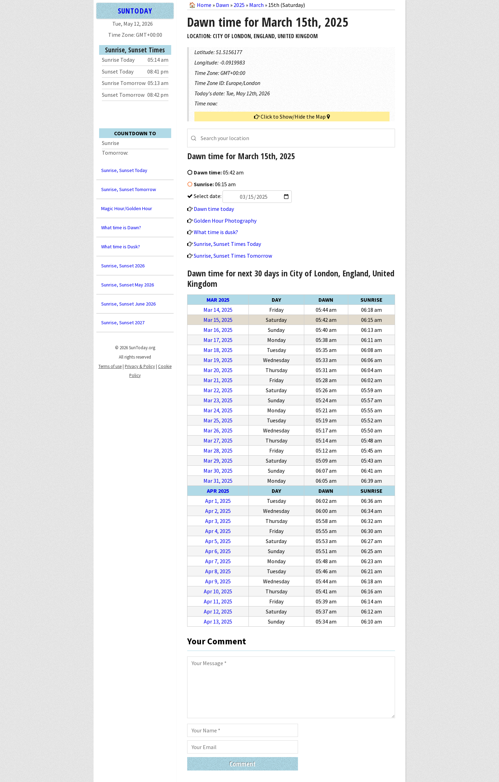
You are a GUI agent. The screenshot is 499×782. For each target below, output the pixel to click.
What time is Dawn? (121, 227)
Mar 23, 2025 (218, 400)
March (256, 4)
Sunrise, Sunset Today (124, 170)
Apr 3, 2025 (218, 520)
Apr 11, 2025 (218, 601)
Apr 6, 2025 (218, 551)
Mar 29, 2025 (218, 460)
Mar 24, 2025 (218, 410)
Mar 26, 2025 (218, 430)
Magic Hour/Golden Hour (126, 208)
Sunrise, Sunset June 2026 (128, 304)
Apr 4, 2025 (218, 530)
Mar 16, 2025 (218, 329)
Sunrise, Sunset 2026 (123, 266)
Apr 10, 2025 (218, 591)
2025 (239, 4)
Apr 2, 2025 (218, 510)
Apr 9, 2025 (218, 581)
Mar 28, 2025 (218, 450)
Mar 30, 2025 (218, 470)
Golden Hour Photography (225, 220)
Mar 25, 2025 (218, 420)
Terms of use (110, 366)
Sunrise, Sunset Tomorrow (128, 189)
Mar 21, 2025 (218, 380)
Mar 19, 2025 (218, 359)
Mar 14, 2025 (218, 309)
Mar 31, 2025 (218, 480)
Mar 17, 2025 (218, 339)
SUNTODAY (135, 11)
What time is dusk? (216, 232)
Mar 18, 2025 (218, 349)
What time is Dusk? (120, 246)
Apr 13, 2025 (218, 621)
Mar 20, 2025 (218, 370)
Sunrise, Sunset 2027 (123, 322)
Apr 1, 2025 (218, 500)
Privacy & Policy (140, 366)
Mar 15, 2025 (218, 319)
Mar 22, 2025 (218, 390)
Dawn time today (214, 208)
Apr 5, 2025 (218, 541)
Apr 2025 (218, 490)
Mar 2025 (218, 299)
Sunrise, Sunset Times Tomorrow (233, 255)
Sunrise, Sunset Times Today (227, 243)
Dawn (222, 4)
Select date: (242, 195)
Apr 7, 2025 (218, 561)
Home (204, 4)
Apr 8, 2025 (218, 571)
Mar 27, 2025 (218, 440)
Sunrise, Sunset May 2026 (127, 285)
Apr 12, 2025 (218, 611)
